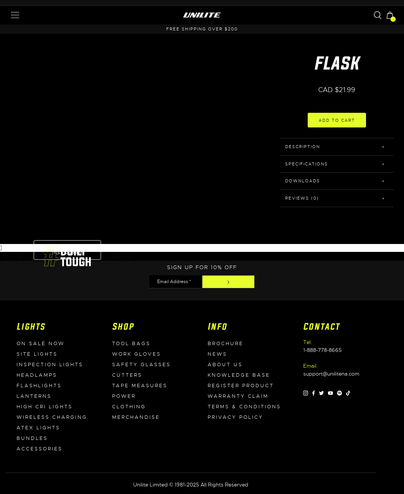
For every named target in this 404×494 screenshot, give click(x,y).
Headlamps (37, 375)
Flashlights (39, 386)
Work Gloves (136, 354)
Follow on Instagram (67, 250)
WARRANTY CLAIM (238, 396)
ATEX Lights (38, 428)
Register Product (241, 386)
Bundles (32, 438)
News (217, 354)
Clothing (129, 407)
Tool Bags (131, 344)
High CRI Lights (45, 407)
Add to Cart (337, 120)
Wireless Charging (52, 417)
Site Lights (37, 354)
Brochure (225, 344)
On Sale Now (41, 344)
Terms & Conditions (244, 407)
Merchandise (136, 417)
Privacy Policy (235, 417)
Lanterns (34, 396)
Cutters (127, 375)
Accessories (39, 449)
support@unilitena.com (331, 373)
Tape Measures (139, 386)
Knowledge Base (239, 375)
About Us (225, 365)
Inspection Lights (50, 365)
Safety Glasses (141, 365)
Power (124, 396)
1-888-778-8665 (322, 350)
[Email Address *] (175, 281)
